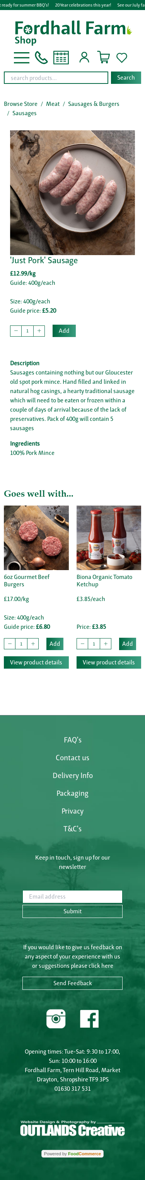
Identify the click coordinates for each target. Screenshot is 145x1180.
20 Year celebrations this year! (85, 5)
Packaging (72, 793)
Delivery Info (73, 775)
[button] (21, 57)
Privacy (72, 811)
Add (64, 330)
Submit (72, 911)
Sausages (24, 113)
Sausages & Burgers (93, 103)
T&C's (72, 828)
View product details (36, 662)
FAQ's (73, 739)
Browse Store (21, 103)
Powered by (72, 1153)
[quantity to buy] (27, 331)
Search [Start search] (126, 77)
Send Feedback (72, 983)
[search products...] (56, 78)
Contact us (72, 757)
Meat (53, 103)
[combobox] (72, 78)
